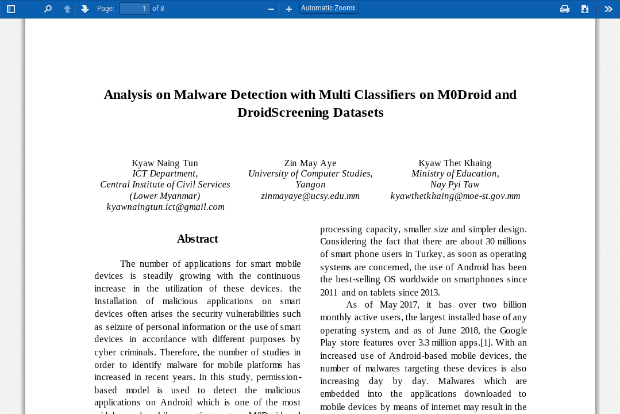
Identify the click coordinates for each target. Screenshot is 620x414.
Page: (105, 9)
